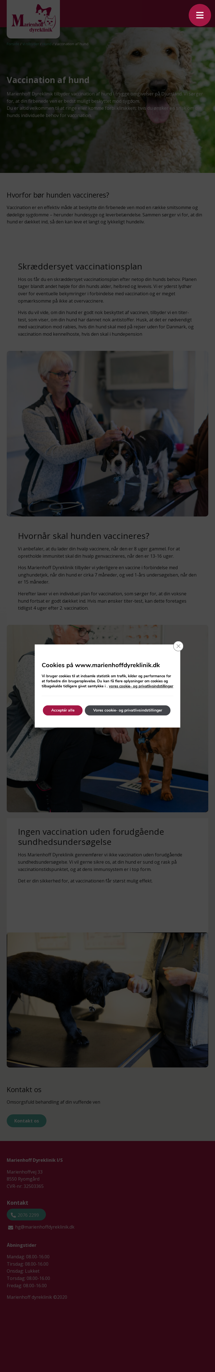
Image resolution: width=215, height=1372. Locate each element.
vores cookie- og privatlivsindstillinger (141, 686)
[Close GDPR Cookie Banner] (178, 646)
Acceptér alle (62, 710)
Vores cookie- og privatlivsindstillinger (128, 710)
